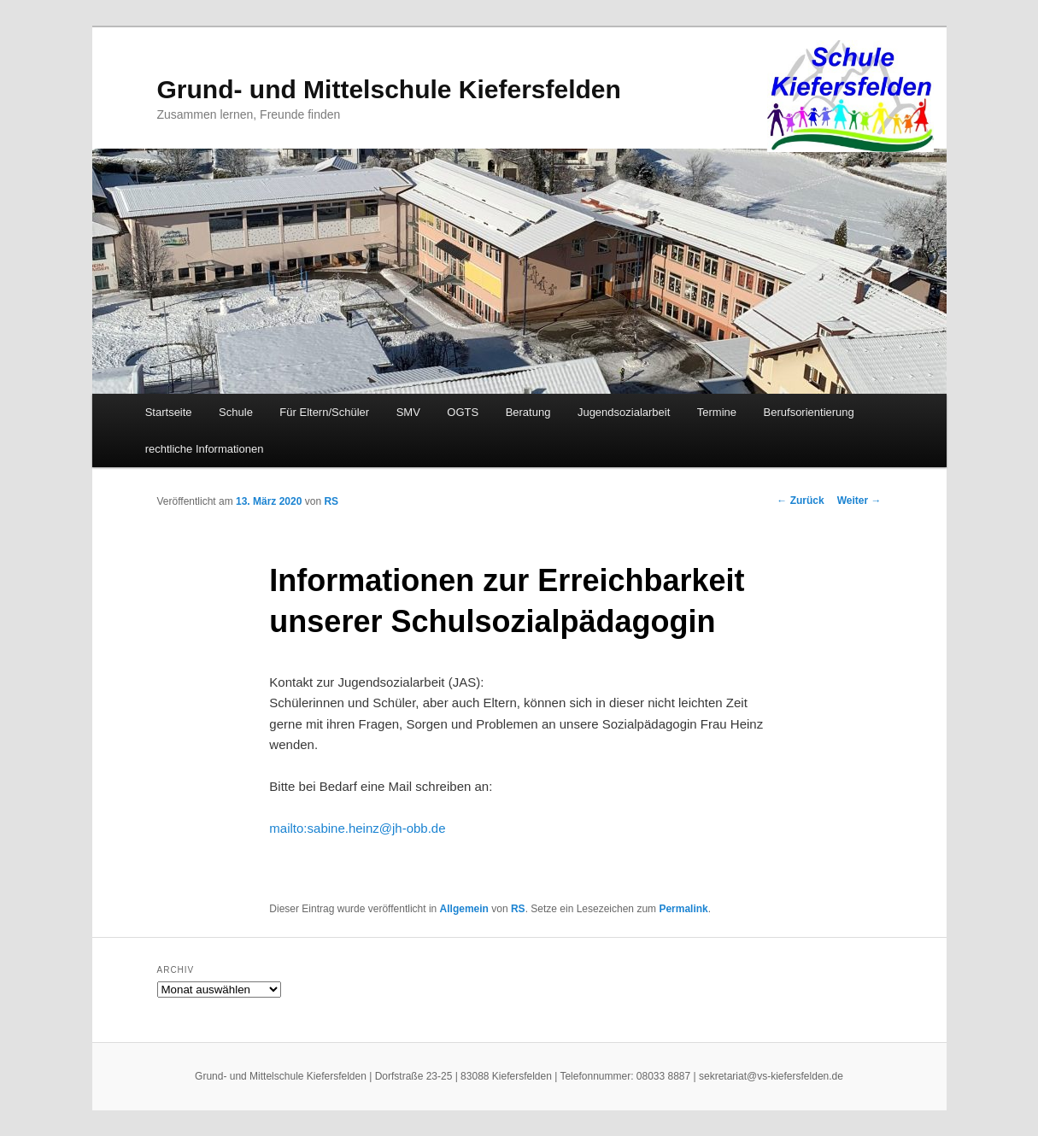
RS (331, 501)
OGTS (462, 412)
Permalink (683, 909)
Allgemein (464, 909)
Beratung (528, 412)
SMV (408, 412)
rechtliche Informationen (204, 448)
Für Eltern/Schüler (324, 412)
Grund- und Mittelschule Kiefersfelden (389, 89)
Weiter (859, 501)
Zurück (800, 501)
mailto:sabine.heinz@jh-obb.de (357, 828)
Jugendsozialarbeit (624, 412)
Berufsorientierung (809, 412)
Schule (236, 412)
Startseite (168, 412)
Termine (716, 412)
